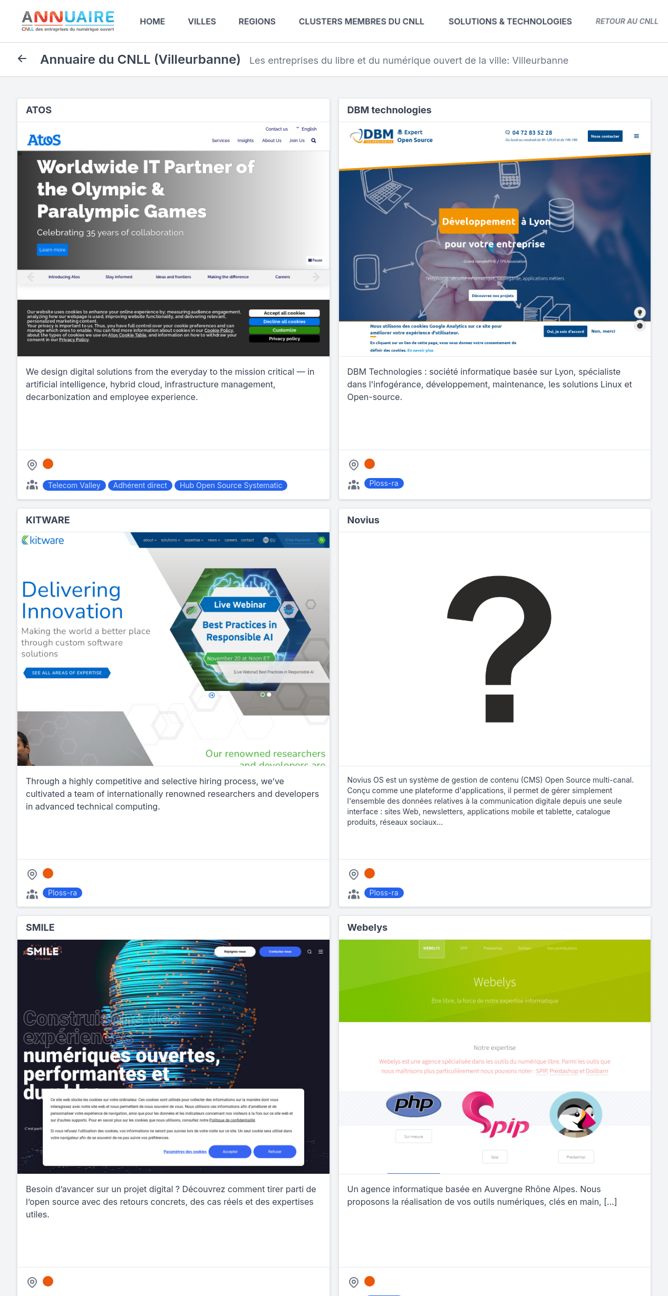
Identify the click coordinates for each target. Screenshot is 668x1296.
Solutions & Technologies (510, 21)
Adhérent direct (140, 485)
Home (153, 21)
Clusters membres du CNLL (361, 21)
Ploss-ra (384, 483)
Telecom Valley (74, 485)
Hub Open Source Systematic (231, 485)
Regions (257, 21)
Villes (202, 21)
